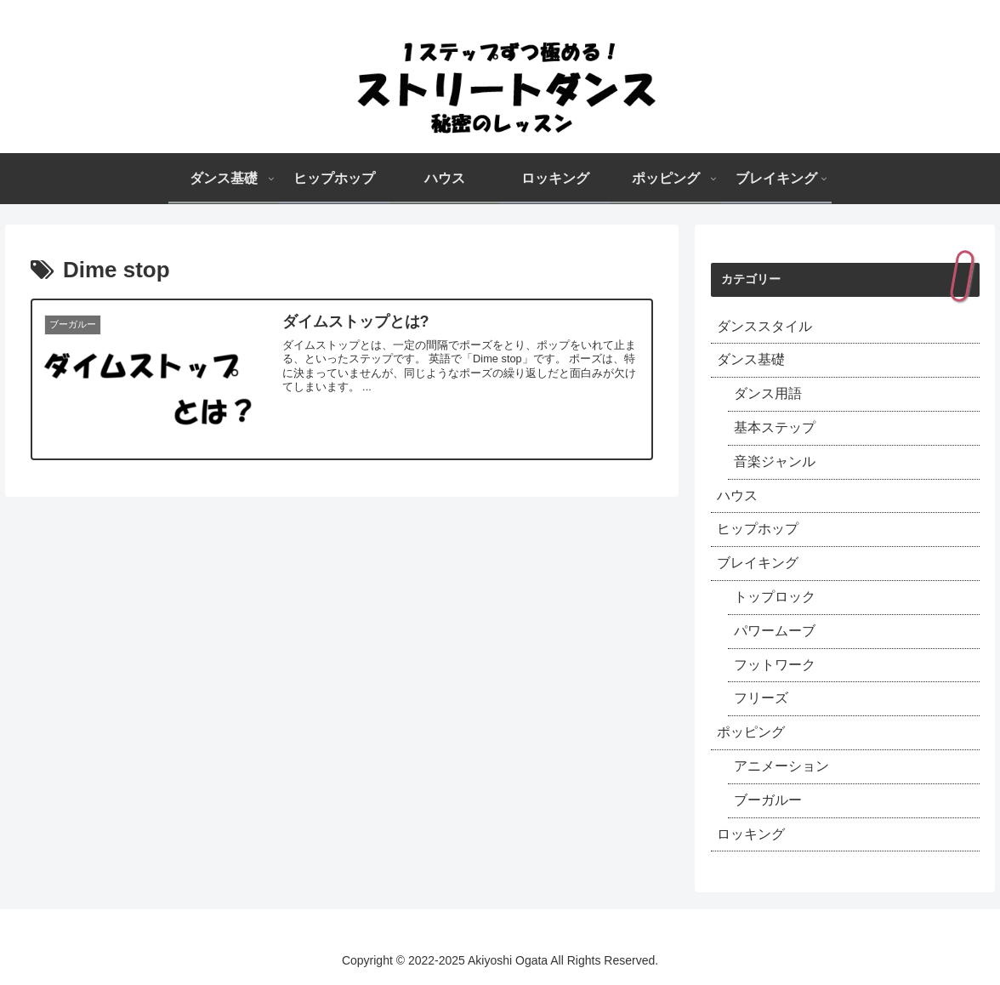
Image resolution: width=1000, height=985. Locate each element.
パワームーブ (774, 630)
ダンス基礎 (751, 359)
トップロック (774, 596)
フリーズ (761, 698)
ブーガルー (768, 800)
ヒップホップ (757, 528)
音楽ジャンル (774, 461)
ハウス (737, 495)
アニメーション (781, 766)
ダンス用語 (768, 393)
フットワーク (774, 665)
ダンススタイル (764, 326)
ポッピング (751, 732)
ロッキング (751, 834)
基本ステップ (774, 427)
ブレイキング (757, 562)
